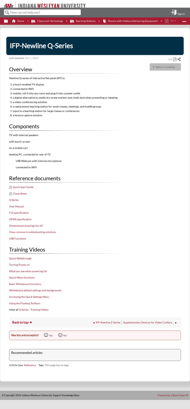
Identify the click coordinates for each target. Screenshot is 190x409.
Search (7, 12)
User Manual (16, 206)
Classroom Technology (47, 20)
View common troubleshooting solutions (32, 232)
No (65, 335)
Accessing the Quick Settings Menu (29, 296)
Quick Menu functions (22, 277)
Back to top (20, 322)
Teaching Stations (83, 20)
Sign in (181, 13)
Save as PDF (174, 59)
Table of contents (165, 67)
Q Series (14, 199)
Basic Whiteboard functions (25, 284)
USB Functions (17, 238)
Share (179, 59)
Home (18, 20)
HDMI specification (20, 219)
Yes (51, 335)
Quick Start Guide (23, 187)
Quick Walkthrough (20, 258)
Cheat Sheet (20, 193)
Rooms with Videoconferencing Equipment (130, 20)
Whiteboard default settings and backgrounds (35, 290)
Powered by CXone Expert (173, 395)
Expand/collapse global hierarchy (8, 21)
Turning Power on (19, 264)
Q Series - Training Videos (33, 309)
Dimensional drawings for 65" (26, 225)
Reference (30, 365)
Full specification (19, 212)
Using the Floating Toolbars (24, 303)
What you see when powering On (28, 271)
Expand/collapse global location (184, 20)
